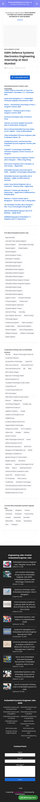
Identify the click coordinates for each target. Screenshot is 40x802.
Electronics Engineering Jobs (28, 737)
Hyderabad (17, 517)
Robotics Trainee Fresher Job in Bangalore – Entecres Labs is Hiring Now (19, 199)
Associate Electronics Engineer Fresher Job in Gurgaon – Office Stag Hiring (19, 159)
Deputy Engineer (10, 248)
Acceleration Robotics (12, 358)
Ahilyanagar (9, 510)
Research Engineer (11, 330)
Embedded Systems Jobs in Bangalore (11, 713)
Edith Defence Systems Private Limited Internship (16, 397)
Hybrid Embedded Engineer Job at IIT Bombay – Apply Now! (18, 212)
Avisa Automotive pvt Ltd (12, 368)
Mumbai (18, 521)
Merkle (30, 450)
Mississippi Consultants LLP (13, 454)
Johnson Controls (10, 436)
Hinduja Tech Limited (11, 429)
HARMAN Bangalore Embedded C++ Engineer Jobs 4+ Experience (17, 218)
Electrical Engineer (10, 252)
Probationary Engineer (12, 322)
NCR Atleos (21, 461)
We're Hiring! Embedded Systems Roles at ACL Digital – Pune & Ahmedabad (19, 130)
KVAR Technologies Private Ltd (14, 439)
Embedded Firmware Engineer (14, 269)
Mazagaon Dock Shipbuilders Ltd (15, 450)
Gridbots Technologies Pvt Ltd (14, 415)
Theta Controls (21, 478)
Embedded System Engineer (13, 291)
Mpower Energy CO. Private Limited (16, 457)
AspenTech (28, 361)
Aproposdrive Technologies (13, 361)
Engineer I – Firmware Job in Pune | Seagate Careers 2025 (17, 112)
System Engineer (10, 337)
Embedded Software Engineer (14, 276)
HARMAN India (9, 418)
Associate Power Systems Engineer (15, 241)
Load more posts (21, 77)
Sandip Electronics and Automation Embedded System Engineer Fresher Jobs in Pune (20, 143)
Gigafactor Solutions (11, 411)
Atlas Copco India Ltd (11, 365)
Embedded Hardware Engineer (14, 273)
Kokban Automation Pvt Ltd (13, 443)
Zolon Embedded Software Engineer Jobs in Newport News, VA (20, 136)
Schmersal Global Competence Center (16, 471)
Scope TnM (8, 475)
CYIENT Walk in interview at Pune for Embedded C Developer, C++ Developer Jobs (19, 92)
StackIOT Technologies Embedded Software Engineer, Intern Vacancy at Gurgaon (18, 151)
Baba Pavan (10, 68)
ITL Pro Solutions (26, 429)
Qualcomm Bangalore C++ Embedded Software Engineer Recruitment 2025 (18, 99)
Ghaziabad (18, 514)
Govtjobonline (18, 792)
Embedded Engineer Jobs (13, 266)
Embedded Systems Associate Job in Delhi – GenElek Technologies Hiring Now (20, 171)
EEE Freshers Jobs (11, 728)
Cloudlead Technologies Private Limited (17, 383)
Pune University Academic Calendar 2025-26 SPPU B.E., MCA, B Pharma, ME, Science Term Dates (25, 605)
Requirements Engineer (24, 326)
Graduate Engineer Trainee (13, 308)
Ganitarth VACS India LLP (12, 407)
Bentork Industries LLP (12, 379)
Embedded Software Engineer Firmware (17, 280)
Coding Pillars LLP (10, 386)
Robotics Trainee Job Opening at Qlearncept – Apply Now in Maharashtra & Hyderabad (19, 192)
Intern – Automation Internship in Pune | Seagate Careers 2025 (20, 106)
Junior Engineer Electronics (13, 315)
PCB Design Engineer (11, 319)
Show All (20, 20)
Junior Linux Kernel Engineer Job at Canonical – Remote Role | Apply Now (18, 185)
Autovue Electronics (27, 365)
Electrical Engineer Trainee (13, 255)
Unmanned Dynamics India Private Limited (18, 485)
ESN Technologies (10, 393)
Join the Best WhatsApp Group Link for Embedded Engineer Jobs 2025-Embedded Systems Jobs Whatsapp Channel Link (25, 577)
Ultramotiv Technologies (23, 482)
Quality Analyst (9, 326)
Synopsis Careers (20, 475)
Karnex (29, 439)
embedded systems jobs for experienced (11, 708)
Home (20, 788)
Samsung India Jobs (25, 468)
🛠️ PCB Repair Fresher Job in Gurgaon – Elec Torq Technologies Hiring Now (19, 206)
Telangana (14, 524)
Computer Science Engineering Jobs (11, 732)
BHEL (29, 368)
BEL (24, 368)
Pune (6, 524)
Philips (7, 468)
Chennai (27, 510)
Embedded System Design (13, 287)
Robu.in (14, 468)
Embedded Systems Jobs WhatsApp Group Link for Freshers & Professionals (25, 674)
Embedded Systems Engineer (14, 294)
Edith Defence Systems (11, 49)
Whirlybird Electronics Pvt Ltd (14, 493)
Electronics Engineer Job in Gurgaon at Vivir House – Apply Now (19, 165)
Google (23, 411)
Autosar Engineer (10, 244)
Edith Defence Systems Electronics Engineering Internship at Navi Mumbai (19, 58)
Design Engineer (23, 248)
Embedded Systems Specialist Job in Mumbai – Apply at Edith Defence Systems (18, 178)
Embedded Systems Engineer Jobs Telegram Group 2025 (24, 563)
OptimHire (8, 464)
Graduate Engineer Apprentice (14, 305)
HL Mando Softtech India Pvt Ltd (15, 422)
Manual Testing (28, 315)
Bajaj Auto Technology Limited (14, 376)
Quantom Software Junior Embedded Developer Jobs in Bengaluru (24, 592)
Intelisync (26, 432)
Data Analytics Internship (26, 244)
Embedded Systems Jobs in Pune (29, 708)
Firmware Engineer (11, 301)
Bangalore (18, 510)
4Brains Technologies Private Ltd (23, 354)
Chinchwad (8, 514)
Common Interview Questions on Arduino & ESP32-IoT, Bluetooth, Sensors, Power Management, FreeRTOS (24, 645)
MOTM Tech (27, 446)
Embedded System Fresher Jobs (11, 722)
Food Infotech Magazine (12, 404)
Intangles (18, 432)
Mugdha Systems (10, 461)
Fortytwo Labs (27, 404)
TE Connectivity (10, 478)
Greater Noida (28, 514)
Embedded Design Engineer (13, 262)
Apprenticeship (10, 237)
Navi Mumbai (28, 521)
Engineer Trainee (10, 298)
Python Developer (27, 322)
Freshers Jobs (24, 301)
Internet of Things (10, 312)
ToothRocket (9, 482)
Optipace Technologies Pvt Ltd (24, 464)
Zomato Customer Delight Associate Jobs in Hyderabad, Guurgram (18, 124)
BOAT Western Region (12, 372)
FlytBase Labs (18, 400)
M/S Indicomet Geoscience (13, 446)
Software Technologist (27, 333)
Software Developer (11, 333)
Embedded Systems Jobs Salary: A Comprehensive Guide (25, 619)
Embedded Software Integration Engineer (17, 283)
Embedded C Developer (12, 259)
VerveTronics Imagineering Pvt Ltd (15, 489)
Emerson (8, 400)
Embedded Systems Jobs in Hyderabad (29, 717)
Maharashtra (9, 521)
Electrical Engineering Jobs (29, 732)
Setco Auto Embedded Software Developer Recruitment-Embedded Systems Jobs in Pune (24, 660)
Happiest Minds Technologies (14, 425)
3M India (8, 354)
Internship (22, 312)
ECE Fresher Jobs (28, 728)
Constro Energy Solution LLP (13, 390)
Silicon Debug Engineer (26, 330)
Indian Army (9, 432)
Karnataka (26, 517)
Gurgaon (8, 517)
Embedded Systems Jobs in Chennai (11, 717)
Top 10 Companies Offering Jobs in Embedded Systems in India (25, 686)
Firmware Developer (24, 298)
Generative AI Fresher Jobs (27, 725)
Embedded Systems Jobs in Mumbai (29, 713)
